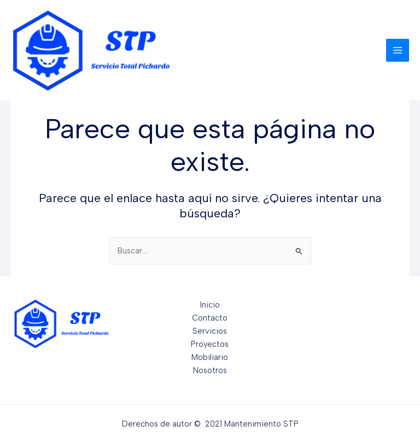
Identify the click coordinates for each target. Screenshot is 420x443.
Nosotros (210, 370)
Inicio (210, 305)
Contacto (210, 318)
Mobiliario (209, 357)
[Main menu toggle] (397, 50)
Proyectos (210, 344)
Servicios (209, 331)
